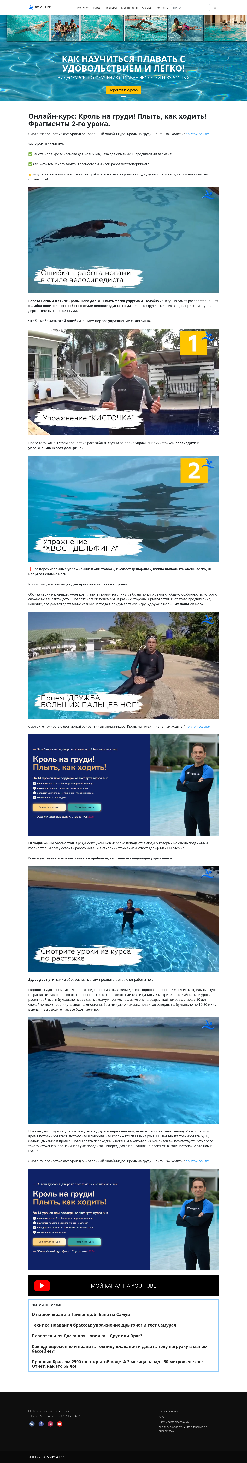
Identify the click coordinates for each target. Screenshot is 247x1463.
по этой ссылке (198, 134)
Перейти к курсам (123, 90)
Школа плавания (169, 1411)
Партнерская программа (174, 1421)
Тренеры (111, 7)
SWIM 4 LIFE (39, 7)
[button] (18, 58)
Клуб (161, 1416)
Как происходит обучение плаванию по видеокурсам (183, 1428)
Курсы (97, 7)
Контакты (163, 7)
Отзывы (147, 7)
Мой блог (83, 7)
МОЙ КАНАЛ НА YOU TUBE (123, 1285)
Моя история (129, 7)
